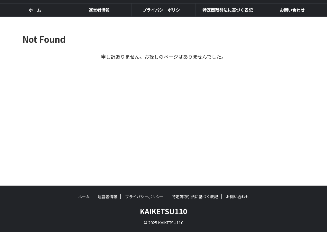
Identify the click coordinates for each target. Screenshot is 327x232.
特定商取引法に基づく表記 (228, 10)
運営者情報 (99, 10)
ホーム (35, 10)
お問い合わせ (292, 10)
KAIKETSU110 (163, 211)
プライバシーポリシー (163, 10)
